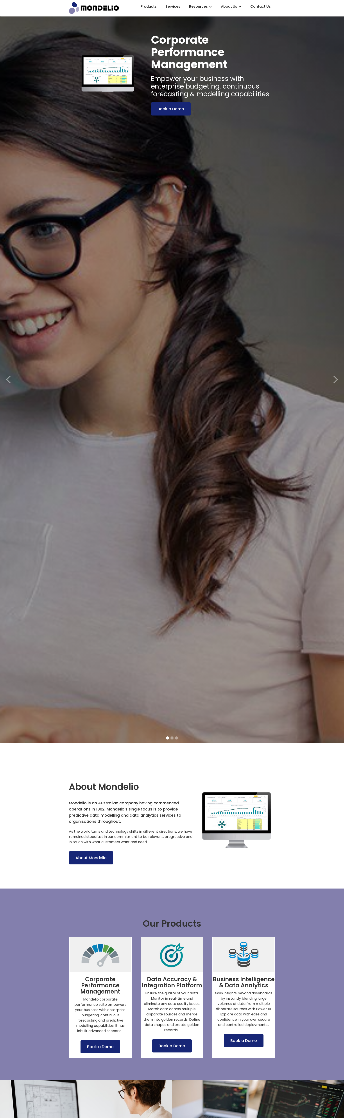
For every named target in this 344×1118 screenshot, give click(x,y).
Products (149, 6)
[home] (100, 8)
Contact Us (260, 6)
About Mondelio (91, 857)
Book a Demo (171, 109)
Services (172, 6)
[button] (201, 6)
